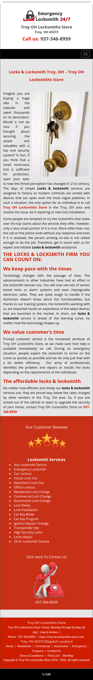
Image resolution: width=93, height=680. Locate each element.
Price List (53, 655)
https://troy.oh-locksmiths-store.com (61, 636)
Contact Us (54, 651)
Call (46, 674)
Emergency (79, 646)
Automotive (61, 646)
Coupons (37, 651)
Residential (24, 646)
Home (9, 646)
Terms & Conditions (31, 655)
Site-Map (68, 655)
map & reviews (49, 632)
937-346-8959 (55, 38)
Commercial (42, 646)
